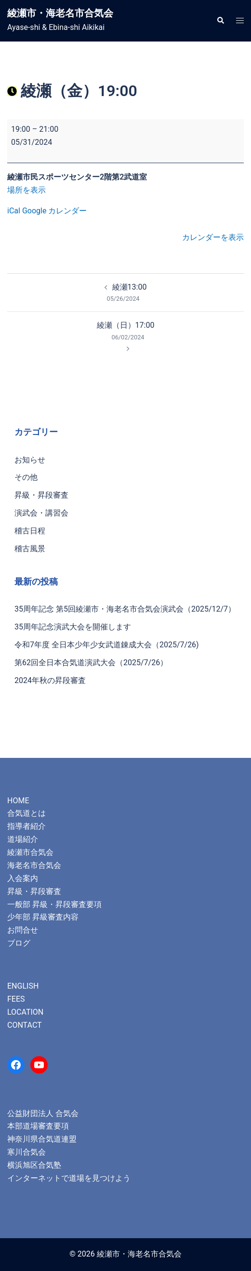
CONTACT (24, 1025)
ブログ (18, 943)
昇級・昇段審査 (41, 495)
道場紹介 (22, 839)
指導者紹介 (26, 826)
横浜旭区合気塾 (34, 1165)
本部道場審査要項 (38, 1126)
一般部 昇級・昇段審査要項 (54, 904)
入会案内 (22, 878)
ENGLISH (23, 986)
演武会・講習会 (41, 512)
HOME (18, 800)
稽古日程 (29, 530)
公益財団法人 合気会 (43, 1113)
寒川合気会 (26, 1152)
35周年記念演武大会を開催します (72, 626)
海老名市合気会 (34, 865)
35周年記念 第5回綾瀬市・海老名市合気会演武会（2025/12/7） (125, 609)
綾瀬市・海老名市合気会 (60, 13)
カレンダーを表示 (213, 237)
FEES (16, 999)
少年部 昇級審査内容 (43, 917)
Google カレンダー (54, 210)
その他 (26, 477)
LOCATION (25, 1012)
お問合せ (22, 930)
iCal (13, 210)
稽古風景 (29, 548)
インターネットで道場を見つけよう (69, 1178)
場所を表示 (26, 190)
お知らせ (29, 459)
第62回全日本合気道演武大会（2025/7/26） (91, 662)
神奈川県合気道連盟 (42, 1139)
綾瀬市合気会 (30, 852)
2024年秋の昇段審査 (50, 680)
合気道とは (26, 813)
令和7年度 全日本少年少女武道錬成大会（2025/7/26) (106, 644)
